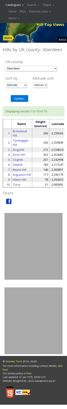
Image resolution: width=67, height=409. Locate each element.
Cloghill (18, 160)
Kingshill (18, 150)
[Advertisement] (33, 246)
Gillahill (17, 165)
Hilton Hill (19, 180)
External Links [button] (39, 11)
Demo (12, 11)
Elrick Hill (19, 155)
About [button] (12, 18)
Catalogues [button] (13, 5)
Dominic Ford (14, 361)
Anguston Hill (22, 175)
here (28, 373)
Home (8, 38)
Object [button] (47, 5)
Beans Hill (19, 170)
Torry (16, 185)
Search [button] (32, 5)
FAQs (22, 11)
